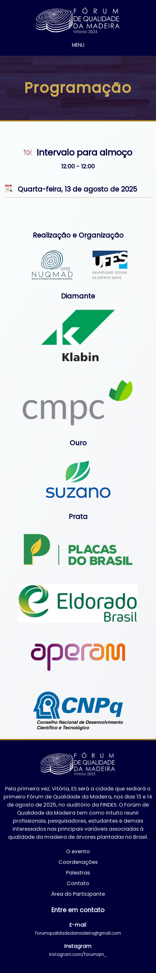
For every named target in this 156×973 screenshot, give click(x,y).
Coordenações (78, 862)
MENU (78, 45)
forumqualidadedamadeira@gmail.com (78, 933)
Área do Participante (78, 894)
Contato (78, 883)
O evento (78, 851)
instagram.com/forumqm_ (78, 954)
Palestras (78, 872)
